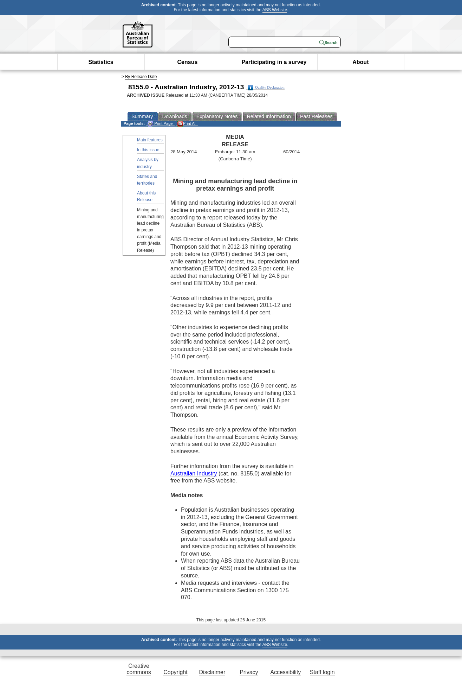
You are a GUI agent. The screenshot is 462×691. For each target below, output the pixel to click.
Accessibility (285, 672)
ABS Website (274, 9)
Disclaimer (212, 672)
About (360, 62)
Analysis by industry (147, 163)
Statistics (100, 62)
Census (187, 62)
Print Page (160, 123)
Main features (150, 139)
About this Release (146, 196)
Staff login (322, 672)
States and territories (147, 180)
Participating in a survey (273, 62)
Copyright (175, 672)
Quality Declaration (266, 87)
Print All (186, 123)
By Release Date (141, 76)
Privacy (249, 672)
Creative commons (138, 669)
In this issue (148, 149)
